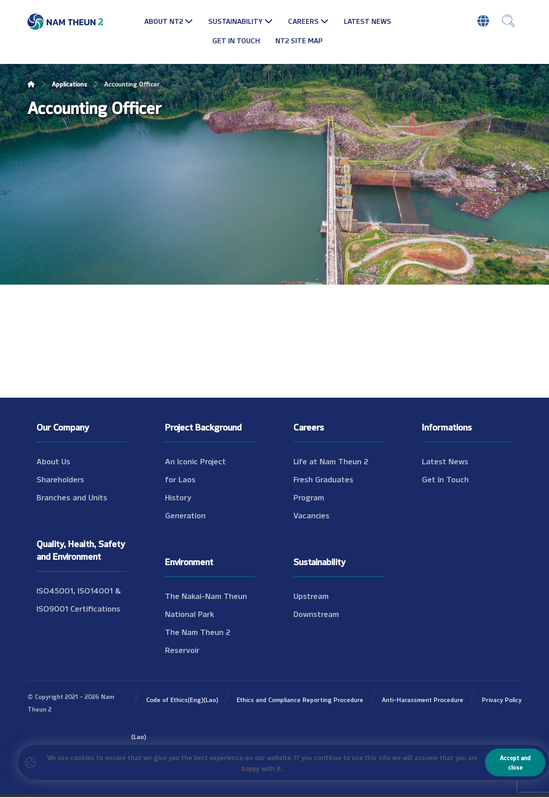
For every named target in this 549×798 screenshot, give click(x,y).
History (178, 497)
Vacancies (311, 515)
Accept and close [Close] (515, 762)
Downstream (316, 614)
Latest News (445, 461)
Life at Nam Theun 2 (330, 461)
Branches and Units (72, 497)
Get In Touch (445, 479)
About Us (53, 461)
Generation (185, 515)
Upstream (311, 596)
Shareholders (60, 479)
